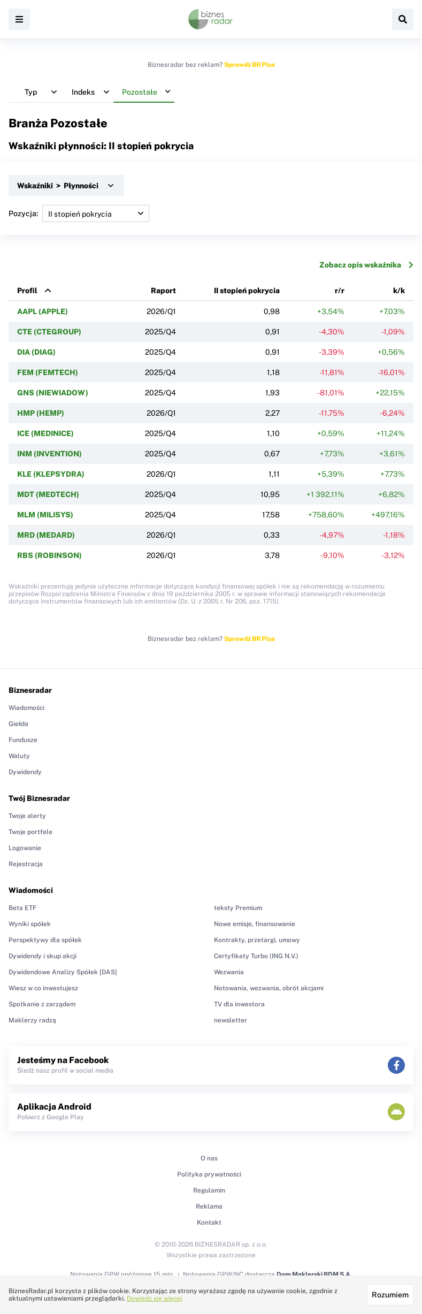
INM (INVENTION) (49, 453)
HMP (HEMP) (40, 413)
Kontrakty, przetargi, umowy (257, 940)
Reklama (209, 1206)
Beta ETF (22, 908)
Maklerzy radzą (32, 1020)
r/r (339, 290)
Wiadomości (26, 708)
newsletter (230, 1020)
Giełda (18, 724)
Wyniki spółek (30, 924)
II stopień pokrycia (247, 290)
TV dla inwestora (239, 1004)
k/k (399, 290)
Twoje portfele (30, 832)
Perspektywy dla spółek (45, 940)
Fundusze (23, 740)
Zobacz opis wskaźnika (366, 265)
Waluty (19, 756)
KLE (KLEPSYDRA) (51, 474)
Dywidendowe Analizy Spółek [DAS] (63, 972)
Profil (27, 290)
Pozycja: (79, 213)
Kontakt (209, 1222)
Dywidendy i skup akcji (42, 956)
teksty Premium (238, 908)
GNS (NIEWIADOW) (52, 392)
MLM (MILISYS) (45, 514)
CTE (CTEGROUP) (49, 331)
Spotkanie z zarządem (42, 1004)
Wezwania (229, 972)
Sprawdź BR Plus (249, 64)
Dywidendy (25, 772)
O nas (209, 1158)
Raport (163, 290)
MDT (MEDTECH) (48, 494)
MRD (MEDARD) (46, 535)
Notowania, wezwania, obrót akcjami (269, 988)
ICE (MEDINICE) (45, 433)
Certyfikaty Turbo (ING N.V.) (256, 956)
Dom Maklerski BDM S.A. (314, 1274)
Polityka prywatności (209, 1174)
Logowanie (25, 848)
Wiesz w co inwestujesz (43, 988)
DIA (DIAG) (36, 352)
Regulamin (209, 1190)
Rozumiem (390, 1294)
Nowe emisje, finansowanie (254, 924)
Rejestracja (26, 864)
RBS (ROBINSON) (49, 555)
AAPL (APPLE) (42, 311)
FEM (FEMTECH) (47, 372)
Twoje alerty (27, 816)
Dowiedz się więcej (154, 1298)
